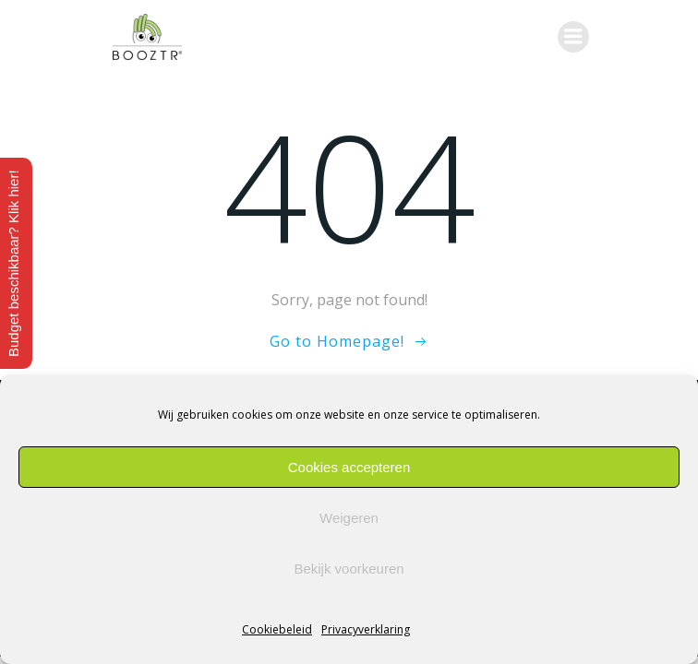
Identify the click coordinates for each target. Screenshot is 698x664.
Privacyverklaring (365, 629)
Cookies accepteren (349, 467)
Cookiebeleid (277, 629)
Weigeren (349, 518)
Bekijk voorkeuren (348, 568)
